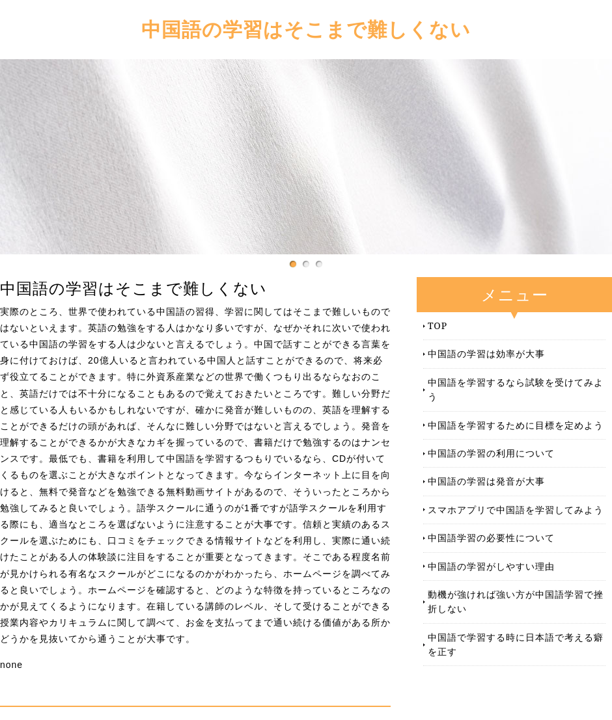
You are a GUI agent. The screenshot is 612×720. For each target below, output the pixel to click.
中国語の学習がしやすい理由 (491, 566)
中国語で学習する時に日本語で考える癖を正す (516, 644)
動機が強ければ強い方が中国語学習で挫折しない (516, 601)
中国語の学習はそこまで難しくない (306, 29)
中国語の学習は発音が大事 (486, 481)
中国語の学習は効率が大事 (486, 353)
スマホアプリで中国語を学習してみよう (516, 509)
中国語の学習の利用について (491, 453)
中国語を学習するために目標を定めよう (516, 425)
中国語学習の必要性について (491, 537)
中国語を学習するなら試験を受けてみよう (516, 389)
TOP (437, 325)
